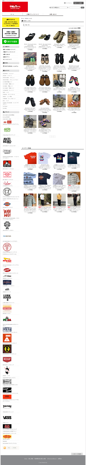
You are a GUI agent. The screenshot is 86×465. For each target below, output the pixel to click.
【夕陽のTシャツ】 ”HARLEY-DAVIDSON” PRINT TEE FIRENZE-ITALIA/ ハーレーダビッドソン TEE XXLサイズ (44, 180)
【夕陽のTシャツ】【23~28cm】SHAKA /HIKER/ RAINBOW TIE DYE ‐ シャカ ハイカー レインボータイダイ (74, 83)
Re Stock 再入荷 (6, 117)
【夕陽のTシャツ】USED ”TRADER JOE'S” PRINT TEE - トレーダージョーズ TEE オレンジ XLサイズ (30, 160)
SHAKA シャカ (7, 371)
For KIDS (5, 108)
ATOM (14, 448)
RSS (9, 448)
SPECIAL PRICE (7, 437)
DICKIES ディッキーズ (7, 205)
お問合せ (53, 14)
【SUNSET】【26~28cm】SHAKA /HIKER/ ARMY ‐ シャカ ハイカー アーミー (59, 39)
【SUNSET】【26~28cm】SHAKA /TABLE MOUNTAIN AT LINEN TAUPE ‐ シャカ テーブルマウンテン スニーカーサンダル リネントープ (44, 61)
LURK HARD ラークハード (8, 298)
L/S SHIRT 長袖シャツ (7, 81)
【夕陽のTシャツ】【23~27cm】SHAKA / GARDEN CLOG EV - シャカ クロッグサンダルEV (30, 61)
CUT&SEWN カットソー (8, 90)
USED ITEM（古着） (7, 119)
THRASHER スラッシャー (8, 407)
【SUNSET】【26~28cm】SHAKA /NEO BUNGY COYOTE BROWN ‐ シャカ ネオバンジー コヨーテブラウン (74, 39)
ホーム (12, 14)
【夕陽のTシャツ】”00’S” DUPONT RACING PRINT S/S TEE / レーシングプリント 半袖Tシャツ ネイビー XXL (59, 160)
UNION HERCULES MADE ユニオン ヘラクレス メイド (10, 382)
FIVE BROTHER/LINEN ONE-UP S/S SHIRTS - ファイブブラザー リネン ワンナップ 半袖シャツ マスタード (59, 202)
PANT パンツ (6, 92)
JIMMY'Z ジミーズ (7, 289)
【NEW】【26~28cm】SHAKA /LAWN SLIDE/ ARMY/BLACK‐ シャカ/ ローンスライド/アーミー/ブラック (45, 39)
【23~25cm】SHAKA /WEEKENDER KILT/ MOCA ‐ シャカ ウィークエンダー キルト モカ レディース (44, 103)
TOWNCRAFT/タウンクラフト (9, 377)
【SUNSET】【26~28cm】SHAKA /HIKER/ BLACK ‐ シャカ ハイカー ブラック (30, 102)
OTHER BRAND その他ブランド (9, 431)
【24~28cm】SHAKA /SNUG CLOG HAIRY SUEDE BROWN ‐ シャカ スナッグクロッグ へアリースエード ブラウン (44, 83)
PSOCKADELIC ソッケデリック (9, 349)
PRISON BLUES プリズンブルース (10, 330)
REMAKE (5, 441)
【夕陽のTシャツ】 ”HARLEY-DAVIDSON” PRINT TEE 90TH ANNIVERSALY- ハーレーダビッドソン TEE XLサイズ (30, 180)
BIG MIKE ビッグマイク (8, 175)
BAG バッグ (6, 100)
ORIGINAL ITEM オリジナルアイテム (11, 123)
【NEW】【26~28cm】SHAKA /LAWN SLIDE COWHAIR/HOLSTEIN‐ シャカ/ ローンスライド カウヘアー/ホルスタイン (30, 40)
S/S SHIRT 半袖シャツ (8, 86)
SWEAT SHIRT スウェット (9, 77)
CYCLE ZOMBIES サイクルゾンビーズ (11, 192)
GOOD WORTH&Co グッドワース (10, 248)
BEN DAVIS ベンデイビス (8, 164)
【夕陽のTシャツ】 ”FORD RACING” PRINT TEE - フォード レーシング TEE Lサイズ (74, 159)
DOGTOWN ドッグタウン (8, 226)
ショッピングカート (78, 3)
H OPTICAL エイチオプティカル (9, 254)
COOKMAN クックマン (8, 183)
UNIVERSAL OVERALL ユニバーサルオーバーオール (11, 398)
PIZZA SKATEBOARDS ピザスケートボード (10, 320)
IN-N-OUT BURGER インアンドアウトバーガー (11, 261)
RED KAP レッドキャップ (8, 360)
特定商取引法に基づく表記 (40, 458)
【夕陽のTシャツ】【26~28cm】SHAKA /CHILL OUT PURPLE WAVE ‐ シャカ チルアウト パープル (44, 124)
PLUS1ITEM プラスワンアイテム (10, 443)
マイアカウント (69, 3)
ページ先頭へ (77, 454)
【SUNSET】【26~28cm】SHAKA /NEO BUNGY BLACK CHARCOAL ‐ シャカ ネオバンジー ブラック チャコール (30, 124)
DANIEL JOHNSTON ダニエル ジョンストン (10, 199)
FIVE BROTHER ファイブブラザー (10, 237)
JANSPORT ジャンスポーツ (8, 283)
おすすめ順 (71, 28)
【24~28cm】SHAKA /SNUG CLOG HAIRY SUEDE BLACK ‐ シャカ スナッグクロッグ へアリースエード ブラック (30, 83)
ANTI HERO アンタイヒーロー (9, 141)
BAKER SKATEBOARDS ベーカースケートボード (11, 152)
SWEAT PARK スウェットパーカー (10, 79)
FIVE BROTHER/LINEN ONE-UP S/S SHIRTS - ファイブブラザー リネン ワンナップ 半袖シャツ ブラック (74, 202)
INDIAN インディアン (7, 277)
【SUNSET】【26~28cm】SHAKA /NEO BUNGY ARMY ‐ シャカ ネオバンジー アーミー (59, 102)
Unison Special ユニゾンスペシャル (10, 391)
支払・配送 (30, 458)
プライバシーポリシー (52, 458)
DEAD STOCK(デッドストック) (9, 433)
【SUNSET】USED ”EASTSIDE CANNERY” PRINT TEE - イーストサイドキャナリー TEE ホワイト (44, 160)
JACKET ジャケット (8, 75)
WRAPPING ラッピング (8, 73)
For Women (5, 106)
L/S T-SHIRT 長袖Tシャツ (8, 83)
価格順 (75, 28)
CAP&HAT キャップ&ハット (9, 98)
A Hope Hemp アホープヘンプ (9, 130)
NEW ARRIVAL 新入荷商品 (8, 114)
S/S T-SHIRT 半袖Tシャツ (8, 88)
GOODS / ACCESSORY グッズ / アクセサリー (11, 103)
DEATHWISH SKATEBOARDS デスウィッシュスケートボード (11, 214)
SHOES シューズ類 (7, 96)
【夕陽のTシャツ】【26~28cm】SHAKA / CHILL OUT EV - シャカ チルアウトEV (59, 83)
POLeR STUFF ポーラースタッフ (10, 339)
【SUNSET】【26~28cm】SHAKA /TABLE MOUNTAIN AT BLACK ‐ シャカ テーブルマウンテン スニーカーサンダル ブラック (59, 61)
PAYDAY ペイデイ (7, 309)
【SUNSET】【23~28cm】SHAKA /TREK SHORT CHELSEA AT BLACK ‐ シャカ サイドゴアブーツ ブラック (74, 61)
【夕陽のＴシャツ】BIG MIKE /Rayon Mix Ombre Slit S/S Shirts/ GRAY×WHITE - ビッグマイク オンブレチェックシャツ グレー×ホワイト (74, 181)
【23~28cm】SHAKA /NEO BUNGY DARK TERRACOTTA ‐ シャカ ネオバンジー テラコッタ (74, 103)
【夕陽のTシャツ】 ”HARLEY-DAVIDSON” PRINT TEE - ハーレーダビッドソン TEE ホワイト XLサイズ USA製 (59, 180)
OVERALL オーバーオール (9, 94)
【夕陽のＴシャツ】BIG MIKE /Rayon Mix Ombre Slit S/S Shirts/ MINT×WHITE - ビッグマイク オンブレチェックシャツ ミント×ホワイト (30, 203)
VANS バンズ (7, 418)
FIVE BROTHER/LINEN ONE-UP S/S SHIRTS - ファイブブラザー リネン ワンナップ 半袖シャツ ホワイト (44, 202)
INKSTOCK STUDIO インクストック (10, 271)
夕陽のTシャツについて (33, 14)
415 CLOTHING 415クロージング (10, 427)
